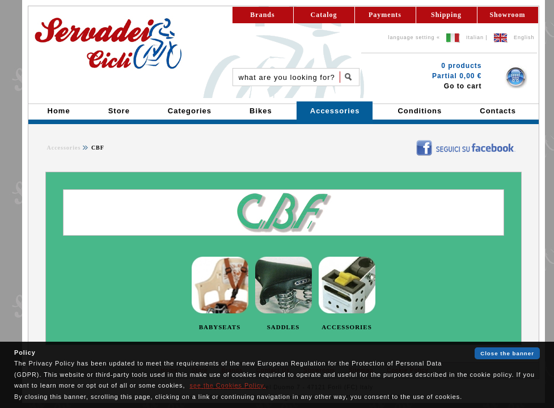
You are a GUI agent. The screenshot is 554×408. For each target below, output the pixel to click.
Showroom (507, 15)
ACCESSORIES (347, 327)
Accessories (64, 147)
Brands (262, 15)
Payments (385, 15)
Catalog (324, 15)
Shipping (446, 15)
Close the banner (507, 353)
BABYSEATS (220, 327)
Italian (475, 37)
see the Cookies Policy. (227, 385)
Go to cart (463, 86)
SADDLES (283, 327)
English (524, 37)
